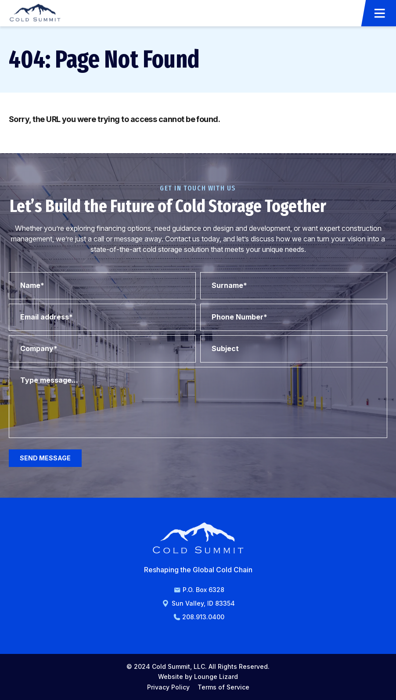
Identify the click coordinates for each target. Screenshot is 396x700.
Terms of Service (223, 687)
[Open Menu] (380, 13)
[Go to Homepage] (35, 12)
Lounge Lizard (216, 676)
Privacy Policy (168, 687)
